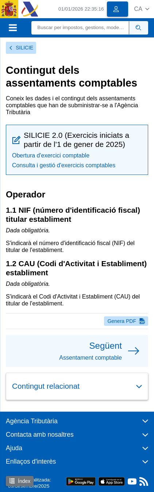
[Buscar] (80, 28)
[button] (142, 9)
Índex (19, 481)
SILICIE (21, 48)
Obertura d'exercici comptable (50, 155)
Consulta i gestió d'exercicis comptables (63, 165)
